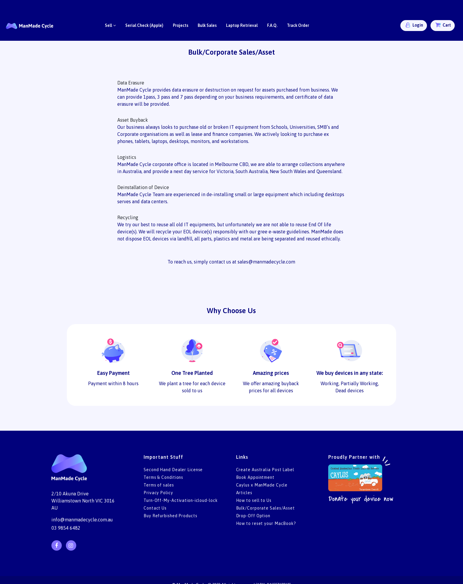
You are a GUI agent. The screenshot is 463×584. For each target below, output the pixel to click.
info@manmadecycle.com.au (82, 519)
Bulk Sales (207, 25)
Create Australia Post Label (265, 469)
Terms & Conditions (163, 477)
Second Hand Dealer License (173, 469)
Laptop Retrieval (242, 25)
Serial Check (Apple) (144, 25)
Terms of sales (159, 485)
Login (413, 25)
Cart (442, 25)
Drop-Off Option (253, 515)
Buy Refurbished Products (170, 515)
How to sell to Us (254, 500)
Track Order (298, 25)
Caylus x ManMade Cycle (262, 485)
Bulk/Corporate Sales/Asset (265, 508)
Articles (244, 492)
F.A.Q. (272, 25)
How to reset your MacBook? (266, 523)
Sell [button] (110, 25)
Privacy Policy (158, 492)
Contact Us (155, 508)
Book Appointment (255, 477)
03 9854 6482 (65, 528)
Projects (180, 25)
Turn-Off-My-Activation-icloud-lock (181, 500)
